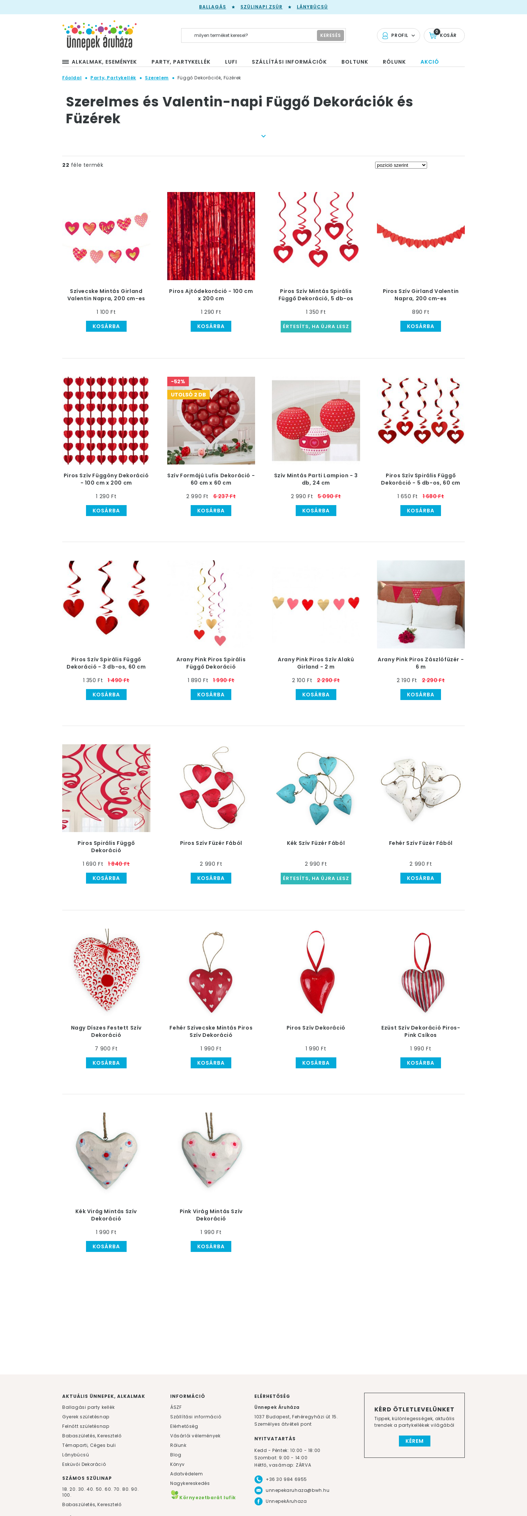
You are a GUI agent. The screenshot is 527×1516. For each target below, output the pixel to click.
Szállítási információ (195, 1417)
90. (135, 1489)
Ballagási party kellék (88, 1407)
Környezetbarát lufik (203, 1497)
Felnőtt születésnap (85, 1426)
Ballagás (212, 7)
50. (100, 1489)
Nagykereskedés (190, 1483)
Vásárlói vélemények (195, 1436)
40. (90, 1489)
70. (118, 1489)
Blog (175, 1455)
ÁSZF (176, 1407)
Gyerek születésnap (85, 1417)
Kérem (414, 1441)
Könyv (177, 1464)
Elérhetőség (184, 1426)
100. (66, 1495)
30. (82, 1489)
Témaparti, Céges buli (89, 1445)
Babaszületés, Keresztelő (92, 1436)
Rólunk (178, 1445)
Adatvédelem (186, 1474)
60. (109, 1489)
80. (126, 1489)
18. (65, 1489)
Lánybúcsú (312, 7)
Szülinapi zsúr (261, 7)
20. (73, 1489)
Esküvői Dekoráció (84, 1464)
